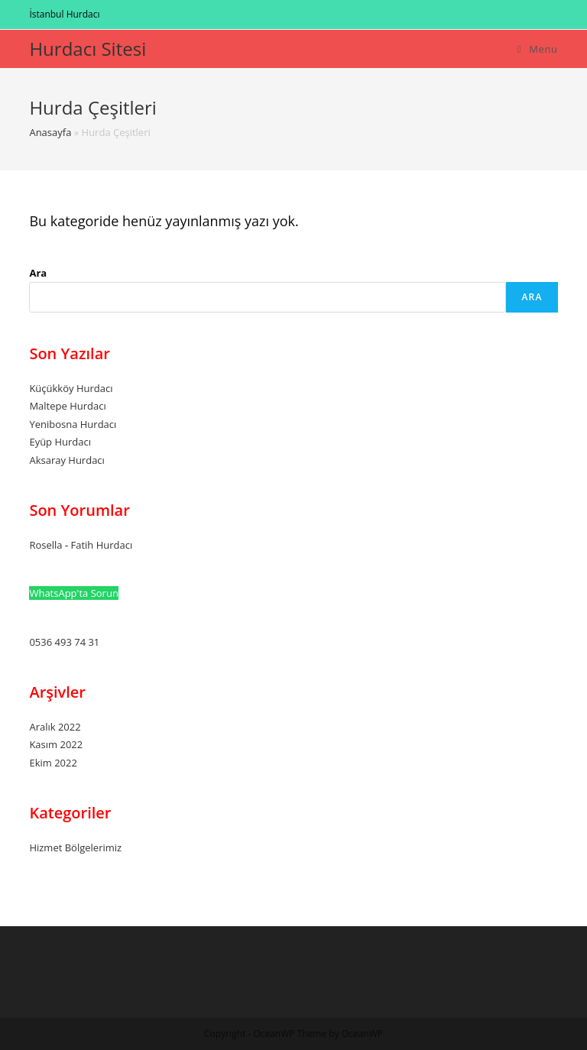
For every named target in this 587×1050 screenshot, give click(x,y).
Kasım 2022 (56, 744)
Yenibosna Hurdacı (72, 424)
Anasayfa (50, 132)
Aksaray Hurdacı (66, 460)
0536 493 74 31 (64, 642)
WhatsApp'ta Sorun (73, 593)
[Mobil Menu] (537, 49)
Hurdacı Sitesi (87, 48)
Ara (38, 273)
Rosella (45, 545)
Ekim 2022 (52, 763)
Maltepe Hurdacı (67, 406)
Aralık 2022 (54, 727)
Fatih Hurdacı (101, 545)
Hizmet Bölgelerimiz (75, 847)
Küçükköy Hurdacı (70, 388)
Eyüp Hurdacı (60, 442)
